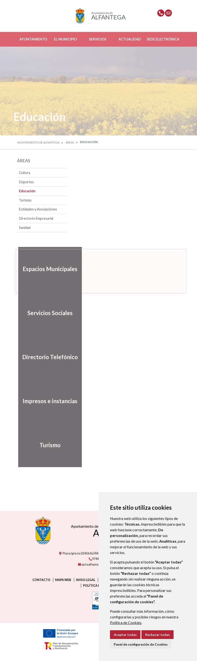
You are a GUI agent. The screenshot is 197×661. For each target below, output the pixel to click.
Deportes (26, 182)
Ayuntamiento (33, 39)
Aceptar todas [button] (125, 635)
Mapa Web (63, 580)
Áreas (70, 142)
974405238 (97, 559)
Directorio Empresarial (36, 218)
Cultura (24, 173)
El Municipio (65, 39)
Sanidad (25, 228)
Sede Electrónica (163, 39)
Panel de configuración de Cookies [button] (141, 644)
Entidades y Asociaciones (38, 209)
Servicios (97, 39)
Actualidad (129, 39)
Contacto (41, 580)
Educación (27, 191)
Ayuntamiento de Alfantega (38, 142)
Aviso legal (85, 580)
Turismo (25, 200)
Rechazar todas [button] (157, 635)
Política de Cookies (125, 622)
